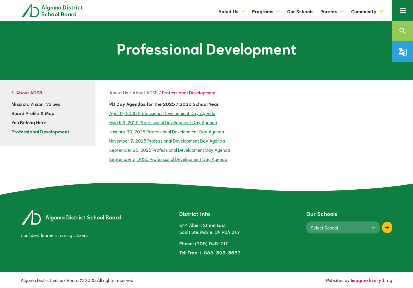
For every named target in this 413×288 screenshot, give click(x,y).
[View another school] (343, 227)
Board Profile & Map (32, 113)
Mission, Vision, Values (35, 104)
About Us (118, 92)
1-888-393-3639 (220, 252)
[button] (402, 10)
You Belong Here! (29, 122)
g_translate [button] (402, 51)
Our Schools (300, 11)
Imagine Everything (371, 280)
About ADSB (145, 92)
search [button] (402, 31)
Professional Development (40, 131)
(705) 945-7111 (212, 243)
